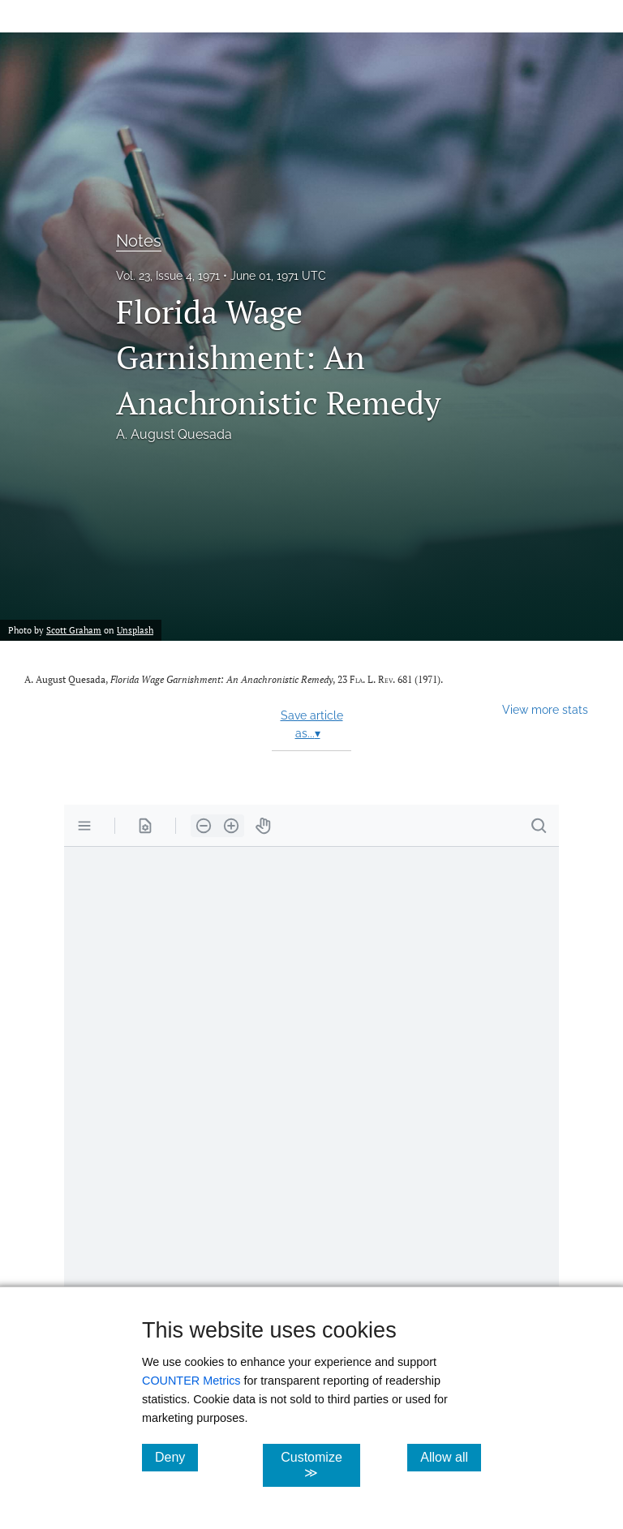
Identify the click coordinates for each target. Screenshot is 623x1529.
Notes (138, 241)
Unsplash (135, 630)
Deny (176, 1457)
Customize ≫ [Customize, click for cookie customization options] (320, 1465)
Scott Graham (73, 630)
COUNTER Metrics (191, 1380)
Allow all (450, 1457)
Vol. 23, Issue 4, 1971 (168, 275)
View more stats (545, 709)
